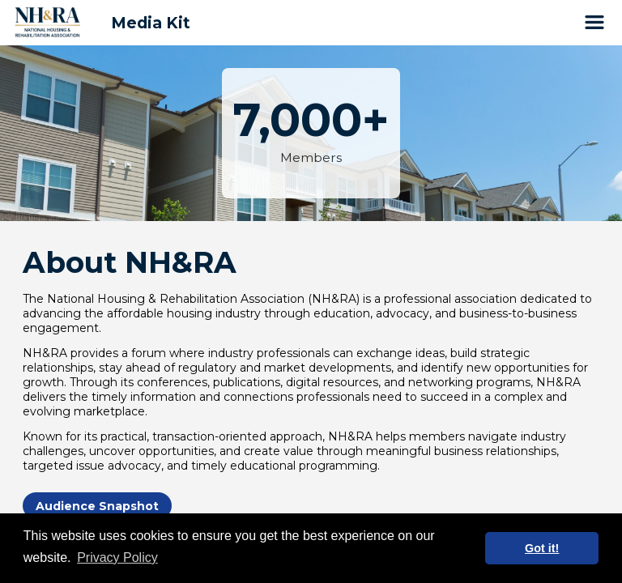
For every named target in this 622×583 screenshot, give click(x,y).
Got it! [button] (542, 548)
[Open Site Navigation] (594, 22)
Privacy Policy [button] (117, 557)
